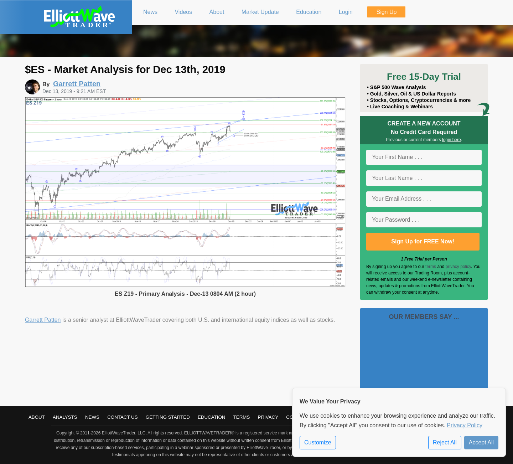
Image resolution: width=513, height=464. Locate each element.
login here (451, 139)
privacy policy (458, 266)
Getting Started (168, 417)
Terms (241, 417)
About (36, 417)
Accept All (481, 442)
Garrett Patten (43, 320)
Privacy (268, 417)
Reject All (445, 442)
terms (430, 266)
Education (212, 417)
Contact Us (122, 417)
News (92, 417)
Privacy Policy (464, 425)
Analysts (65, 417)
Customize (317, 442)
